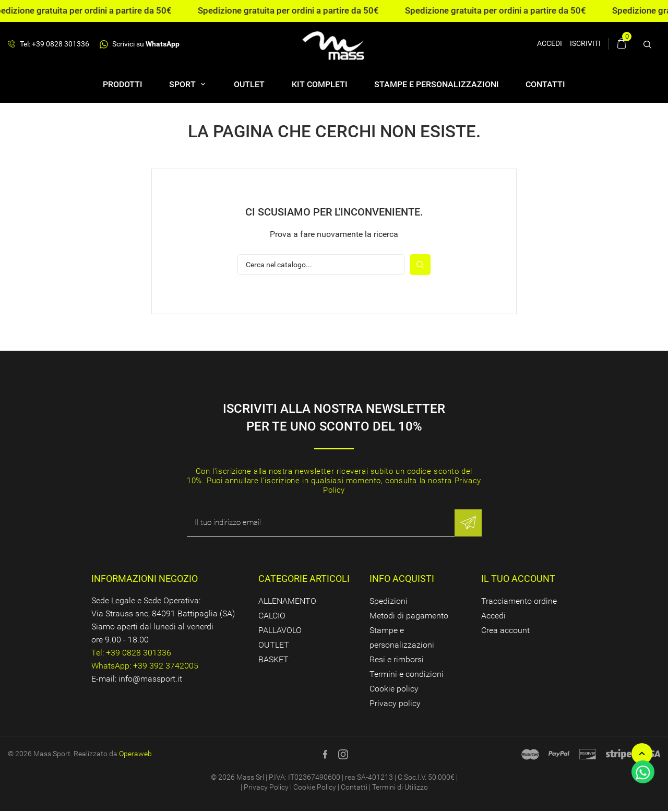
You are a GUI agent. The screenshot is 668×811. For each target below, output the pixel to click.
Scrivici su (140, 44)
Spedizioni (388, 601)
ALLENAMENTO (287, 601)
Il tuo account (518, 578)
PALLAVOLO (280, 630)
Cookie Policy (314, 787)
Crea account (505, 630)
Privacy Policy (266, 787)
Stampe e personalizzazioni (436, 84)
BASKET (273, 659)
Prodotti (122, 84)
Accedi (493, 616)
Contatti (545, 84)
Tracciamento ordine (519, 601)
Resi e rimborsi (396, 659)
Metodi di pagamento (408, 616)
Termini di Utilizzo (400, 787)
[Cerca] (320, 264)
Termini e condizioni (406, 674)
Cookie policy (394, 689)
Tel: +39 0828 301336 (48, 44)
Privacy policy (395, 703)
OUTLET (249, 84)
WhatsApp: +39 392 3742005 (144, 666)
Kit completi (320, 84)
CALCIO (271, 616)
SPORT (183, 84)
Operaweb (135, 753)
